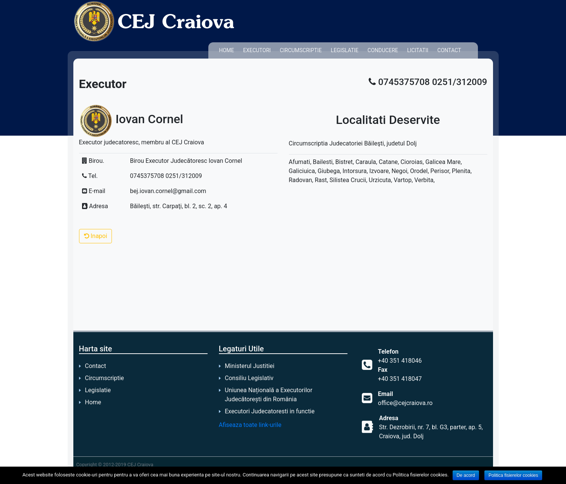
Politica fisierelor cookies (513, 475)
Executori (257, 50)
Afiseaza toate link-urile (250, 424)
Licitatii (417, 50)
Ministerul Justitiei (249, 366)
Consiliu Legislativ (249, 378)
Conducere (383, 50)
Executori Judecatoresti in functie (270, 411)
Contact (449, 50)
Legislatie (344, 50)
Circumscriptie (301, 50)
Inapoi (95, 236)
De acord (466, 475)
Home (226, 50)
